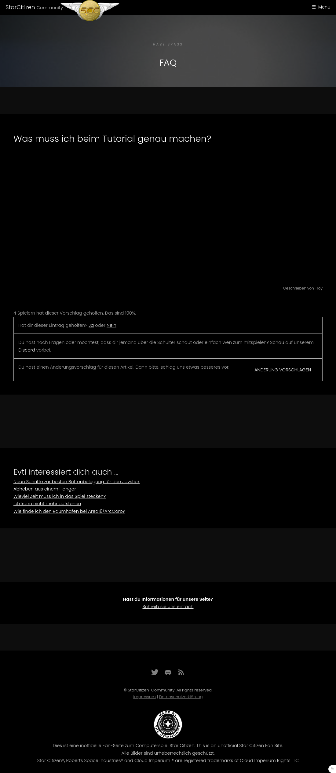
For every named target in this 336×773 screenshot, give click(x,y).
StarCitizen (34, 7)
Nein (111, 325)
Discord (26, 350)
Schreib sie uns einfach (167, 606)
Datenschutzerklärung (181, 697)
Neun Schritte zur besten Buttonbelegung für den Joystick (76, 482)
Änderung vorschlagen (282, 370)
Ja (91, 325)
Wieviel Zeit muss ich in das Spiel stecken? (59, 496)
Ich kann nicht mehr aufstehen (47, 504)
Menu (324, 7)
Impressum (144, 697)
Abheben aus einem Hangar (44, 489)
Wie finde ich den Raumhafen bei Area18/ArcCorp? (69, 511)
